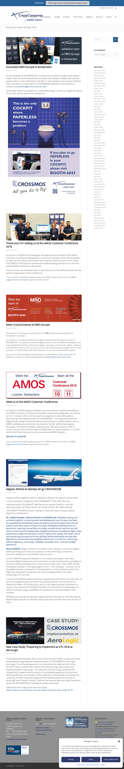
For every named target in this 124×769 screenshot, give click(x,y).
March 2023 (98, 112)
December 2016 (99, 202)
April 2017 (97, 197)
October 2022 (99, 117)
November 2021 (99, 132)
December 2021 (99, 130)
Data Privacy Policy (93, 765)
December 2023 (99, 99)
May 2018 (97, 174)
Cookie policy (80, 765)
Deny (91, 759)
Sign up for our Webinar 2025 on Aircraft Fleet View (106, 738)
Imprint (102, 765)
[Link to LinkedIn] (116, 8)
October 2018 (99, 166)
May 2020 (97, 150)
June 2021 (97, 135)
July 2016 (97, 210)
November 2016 (99, 205)
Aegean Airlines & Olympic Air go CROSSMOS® (33, 489)
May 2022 (97, 125)
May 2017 (97, 194)
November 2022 (99, 114)
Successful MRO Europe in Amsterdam (29, 67)
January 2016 (98, 220)
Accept (71, 759)
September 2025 (100, 78)
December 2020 (99, 143)
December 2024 (99, 83)
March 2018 (98, 179)
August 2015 (98, 228)
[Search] (115, 17)
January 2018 (98, 181)
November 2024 (99, 86)
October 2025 (99, 75)
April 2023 (97, 109)
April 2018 (97, 176)
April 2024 (97, 91)
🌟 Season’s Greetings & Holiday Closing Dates (105, 723)
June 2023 (97, 106)
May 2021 (97, 138)
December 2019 (99, 158)
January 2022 (98, 127)
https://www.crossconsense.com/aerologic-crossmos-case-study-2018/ (39, 690)
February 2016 (99, 218)
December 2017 (99, 184)
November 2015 (99, 226)
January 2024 (98, 96)
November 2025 (99, 73)
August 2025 (98, 81)
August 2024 (98, 88)
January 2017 (98, 200)
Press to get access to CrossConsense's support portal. (67, 3)
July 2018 (97, 171)
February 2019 (99, 161)
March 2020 (98, 156)
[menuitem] (24, 17)
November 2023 (99, 101)
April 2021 (97, 140)
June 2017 (97, 192)
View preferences (111, 759)
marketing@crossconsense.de (31, 86)
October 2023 (99, 104)
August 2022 (98, 119)
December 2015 (99, 223)
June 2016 (97, 213)
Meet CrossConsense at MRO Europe (28, 324)
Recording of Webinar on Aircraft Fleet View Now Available (105, 730)
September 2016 (100, 207)
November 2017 (99, 187)
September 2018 (100, 169)
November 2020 (99, 145)
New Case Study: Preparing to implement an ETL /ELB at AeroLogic (39, 648)
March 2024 (98, 94)
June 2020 (97, 148)
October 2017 (99, 189)
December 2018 (99, 163)
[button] (119, 741)
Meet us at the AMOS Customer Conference (32, 402)
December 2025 (99, 70)
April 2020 (97, 153)
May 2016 (97, 215)
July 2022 (97, 122)
